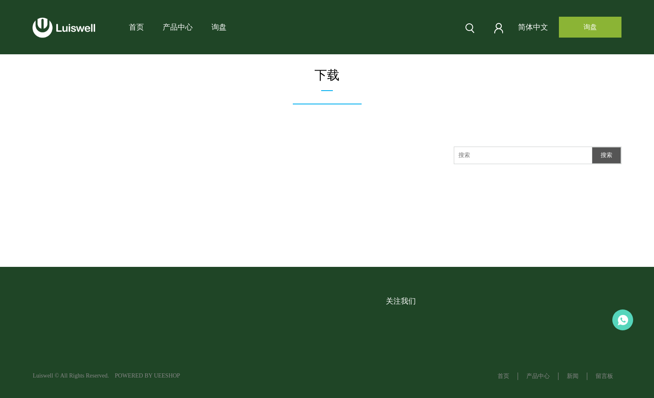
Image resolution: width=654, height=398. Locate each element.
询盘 (218, 27)
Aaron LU (622, 319)
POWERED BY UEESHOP (147, 376)
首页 (136, 27)
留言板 (604, 376)
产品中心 (178, 27)
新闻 (573, 376)
